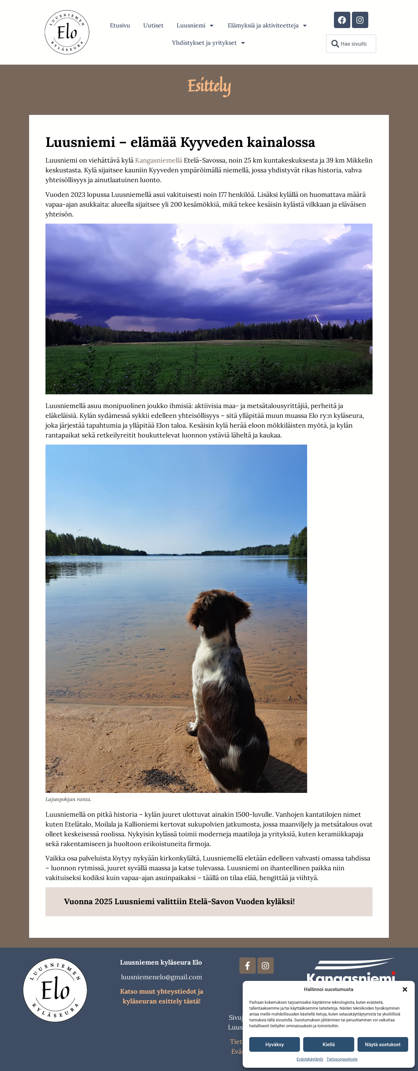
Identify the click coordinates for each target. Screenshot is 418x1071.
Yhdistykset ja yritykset (209, 43)
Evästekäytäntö (310, 1059)
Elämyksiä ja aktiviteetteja (268, 25)
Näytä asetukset (383, 1044)
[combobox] (351, 44)
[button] (405, 989)
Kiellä (328, 1044)
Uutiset (153, 25)
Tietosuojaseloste (341, 1059)
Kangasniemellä (158, 160)
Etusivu (120, 25)
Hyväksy (275, 1044)
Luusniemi (196, 25)
